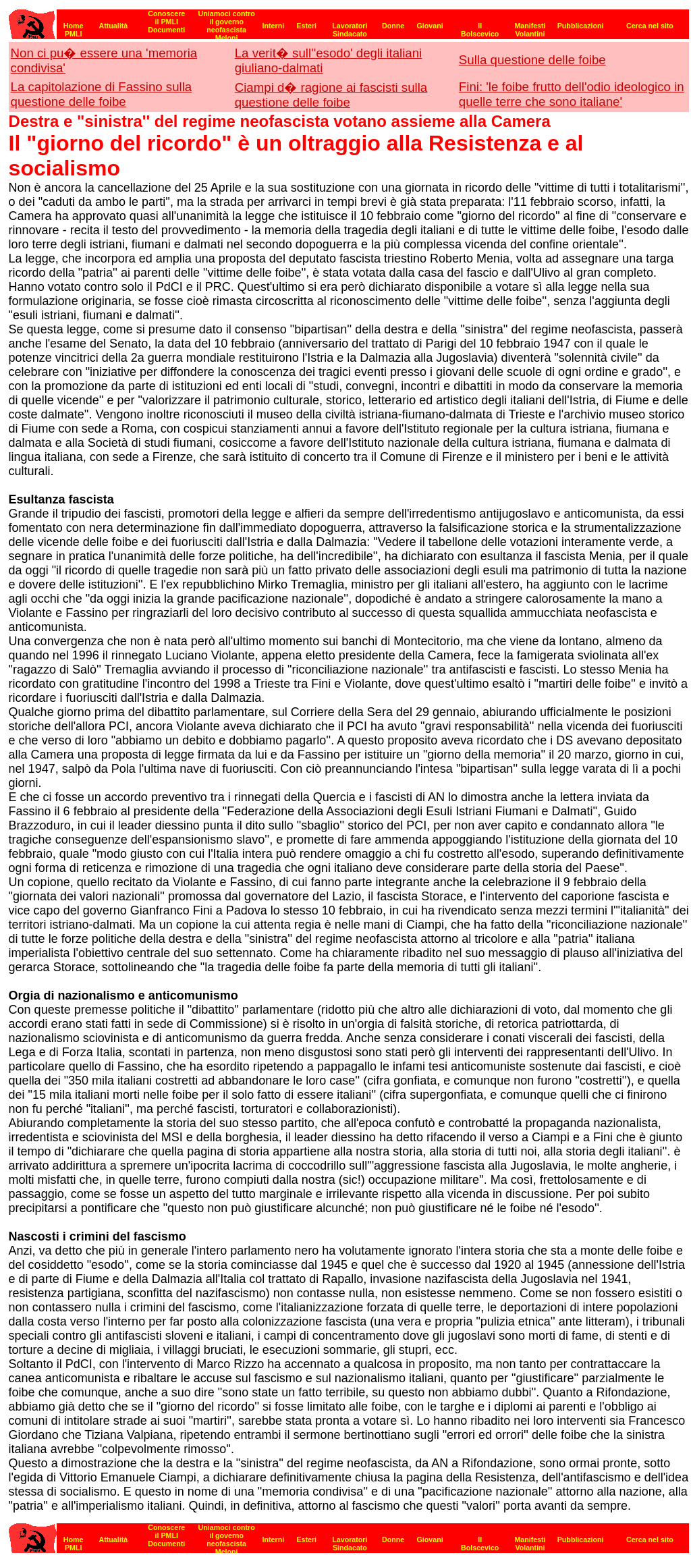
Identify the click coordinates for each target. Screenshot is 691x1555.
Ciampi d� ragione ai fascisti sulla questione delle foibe (331, 94)
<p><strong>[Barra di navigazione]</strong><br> (349, 20)
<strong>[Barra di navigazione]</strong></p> (349, 1534)
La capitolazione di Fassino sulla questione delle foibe (101, 94)
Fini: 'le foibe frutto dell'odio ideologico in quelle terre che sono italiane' (571, 94)
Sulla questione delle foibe (532, 60)
